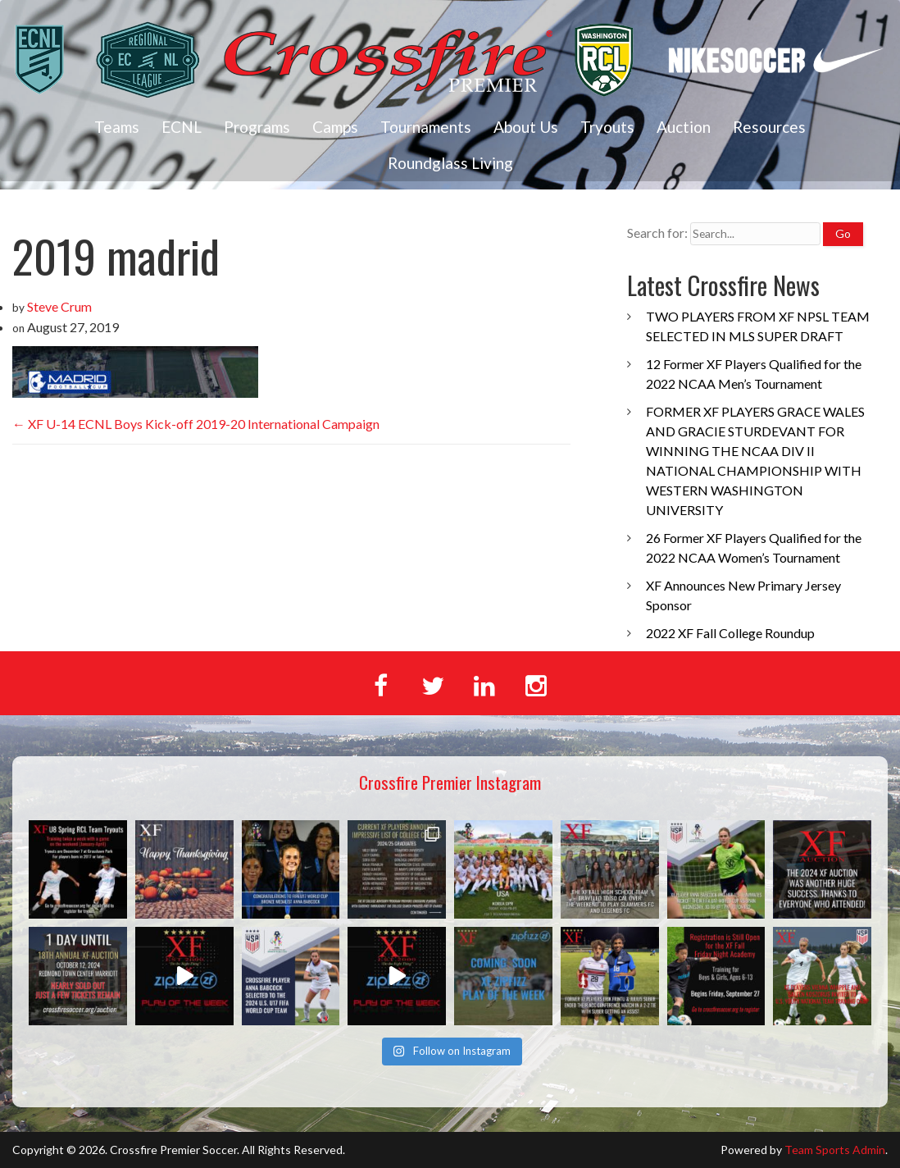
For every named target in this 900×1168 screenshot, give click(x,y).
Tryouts (607, 126)
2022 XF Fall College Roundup (730, 633)
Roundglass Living (450, 162)
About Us (525, 126)
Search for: (657, 232)
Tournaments (425, 126)
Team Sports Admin (834, 1150)
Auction (684, 126)
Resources (769, 126)
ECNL (181, 126)
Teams (116, 126)
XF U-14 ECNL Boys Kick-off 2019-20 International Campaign (196, 423)
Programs (257, 126)
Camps (335, 126)
